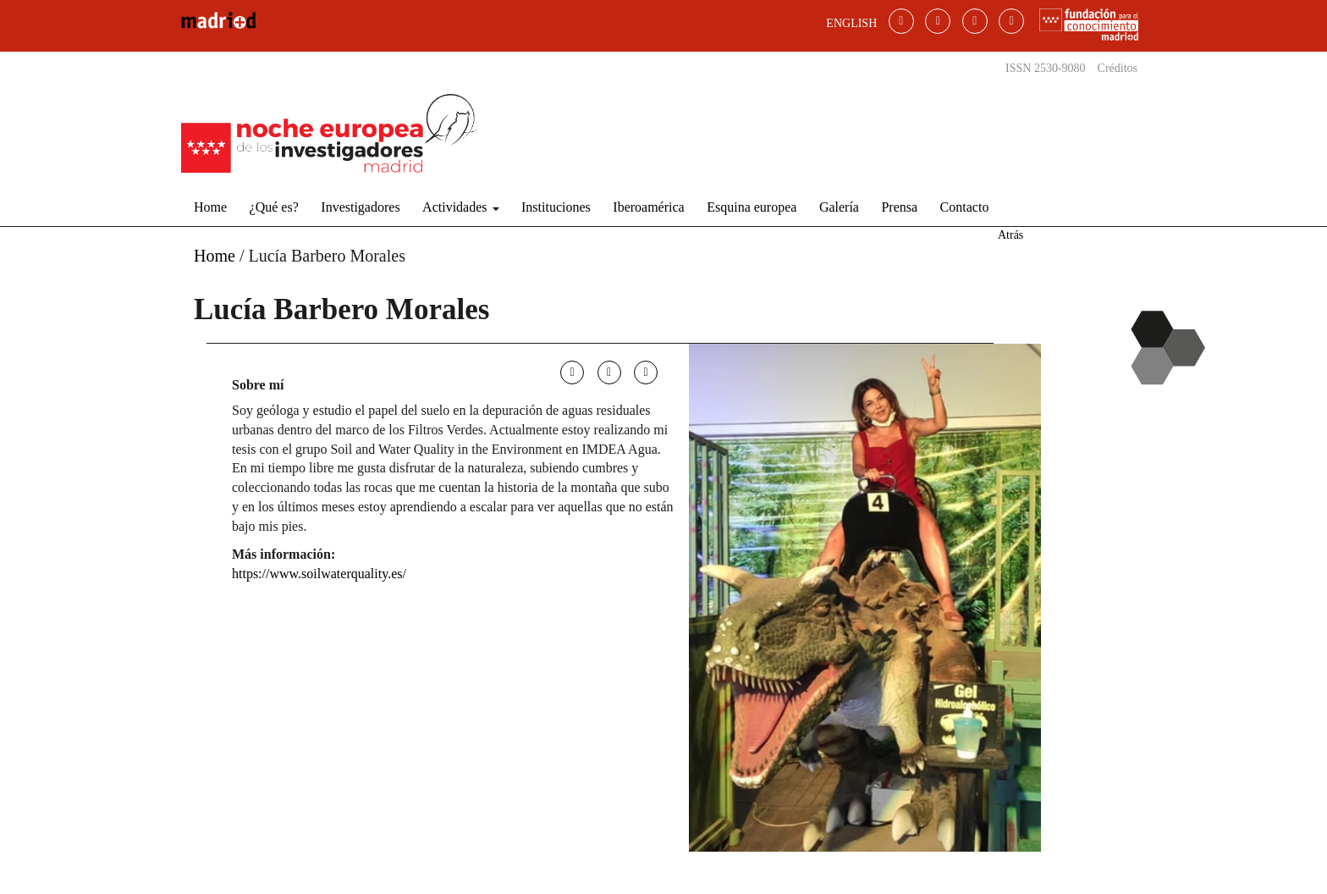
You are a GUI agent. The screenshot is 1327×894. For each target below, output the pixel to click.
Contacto (964, 207)
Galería (839, 207)
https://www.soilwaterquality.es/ (319, 573)
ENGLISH (851, 23)
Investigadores (360, 207)
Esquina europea (751, 207)
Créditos (1117, 68)
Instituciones (556, 207)
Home (210, 207)
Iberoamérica (648, 207)
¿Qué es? (274, 207)
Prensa (899, 207)
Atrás (1010, 235)
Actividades (460, 207)
